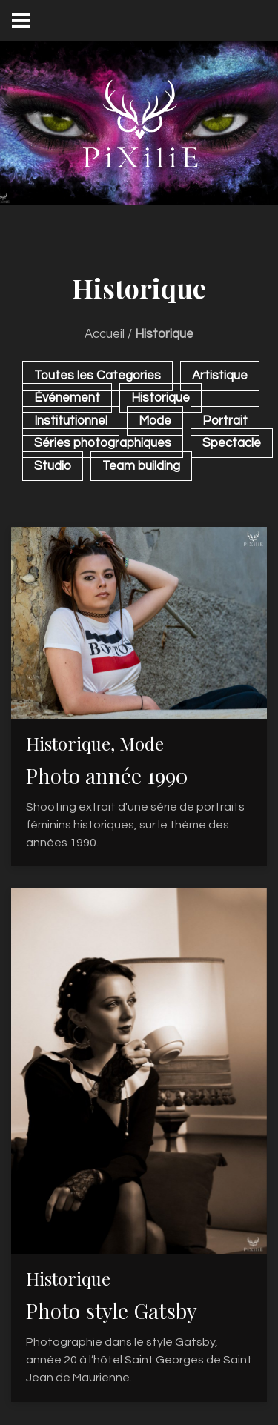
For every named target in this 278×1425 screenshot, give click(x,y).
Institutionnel (70, 421)
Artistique (220, 375)
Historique (160, 398)
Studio (52, 466)
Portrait (225, 421)
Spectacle (231, 443)
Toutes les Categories (97, 375)
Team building (141, 466)
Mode (155, 421)
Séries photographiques (102, 443)
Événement (67, 398)
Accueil (105, 334)
